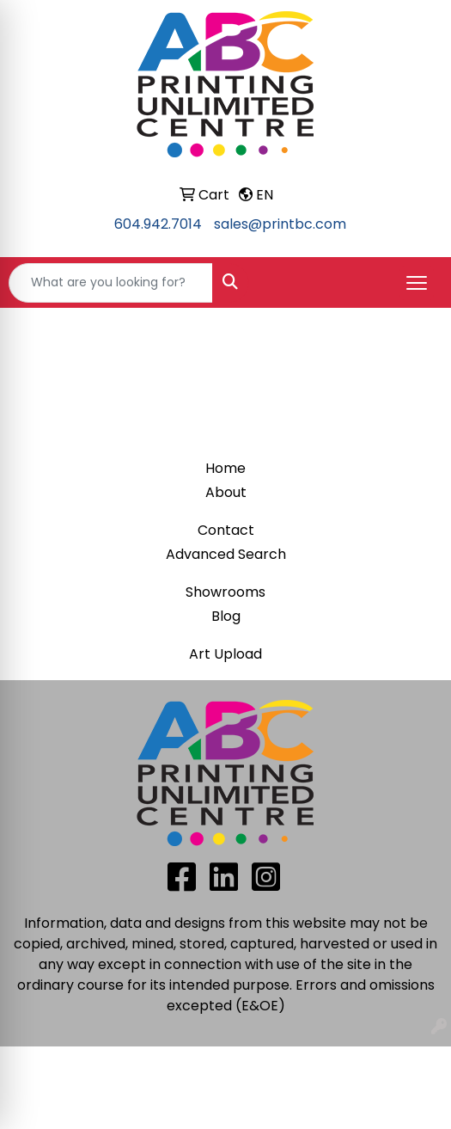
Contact (226, 530)
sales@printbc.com (280, 224)
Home (225, 468)
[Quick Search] (111, 283)
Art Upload (225, 654)
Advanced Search (226, 554)
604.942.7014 (158, 224)
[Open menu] (416, 283)
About (226, 492)
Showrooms (225, 592)
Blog (226, 616)
